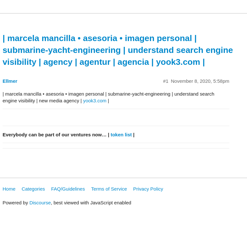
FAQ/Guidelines (68, 189)
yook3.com (94, 100)
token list (121, 134)
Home (9, 189)
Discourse (40, 202)
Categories (33, 189)
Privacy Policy (148, 189)
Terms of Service (109, 189)
